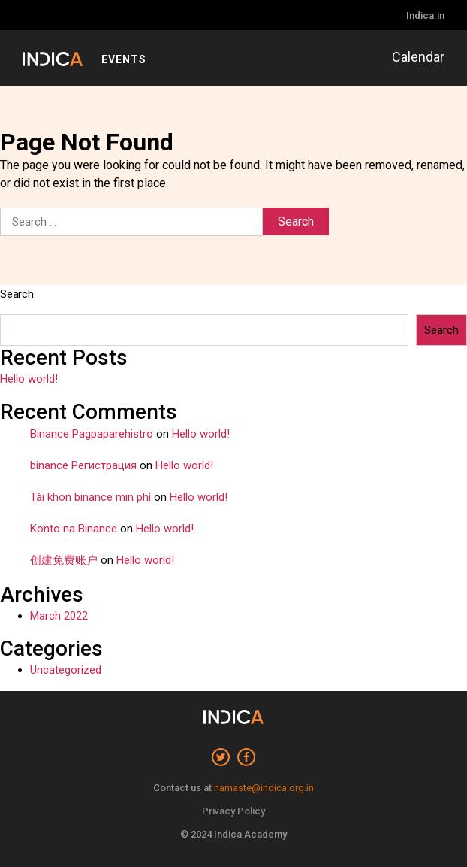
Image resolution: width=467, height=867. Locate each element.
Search (17, 294)
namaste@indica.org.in (264, 787)
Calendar (418, 57)
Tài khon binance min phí (90, 497)
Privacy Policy (233, 811)
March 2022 (59, 616)
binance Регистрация (83, 465)
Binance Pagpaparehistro (91, 434)
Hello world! (29, 379)
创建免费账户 (64, 560)
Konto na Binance (73, 528)
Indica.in (425, 15)
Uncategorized (65, 670)
